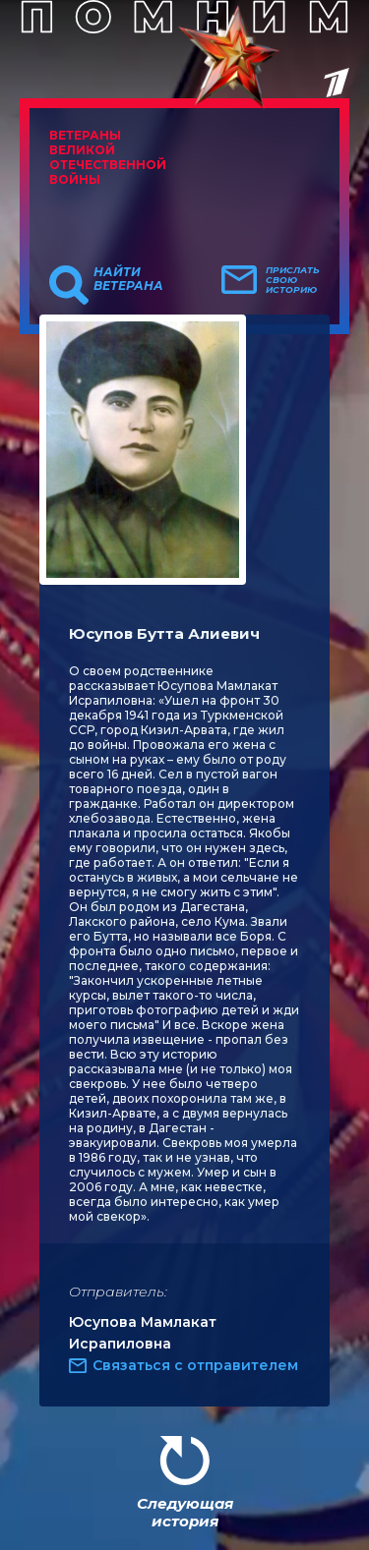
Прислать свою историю (293, 280)
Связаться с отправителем (195, 1365)
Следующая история (185, 1512)
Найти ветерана (128, 279)
